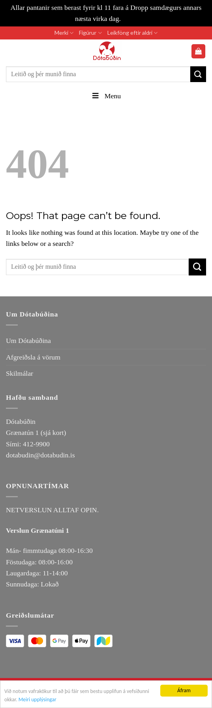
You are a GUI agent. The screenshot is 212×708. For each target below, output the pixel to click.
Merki (63, 33)
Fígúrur (90, 33)
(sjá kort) (53, 432)
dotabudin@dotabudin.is (40, 455)
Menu (106, 96)
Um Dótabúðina (28, 341)
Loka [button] (129, 18)
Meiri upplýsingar (37, 700)
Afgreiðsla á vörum (33, 357)
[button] (198, 51)
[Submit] (198, 74)
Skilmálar (19, 373)
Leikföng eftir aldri (132, 33)
